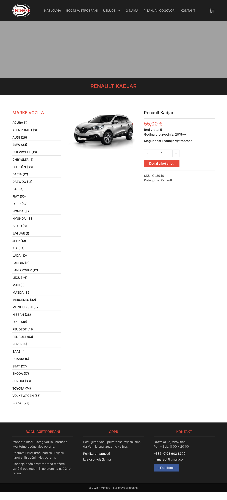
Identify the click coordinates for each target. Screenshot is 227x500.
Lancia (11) (20, 266)
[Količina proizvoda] (161, 153)
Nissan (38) (21, 320)
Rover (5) (19, 350)
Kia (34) (18, 251)
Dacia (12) (20, 176)
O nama (132, 10)
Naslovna (52, 10)
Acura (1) (19, 123)
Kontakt (188, 10)
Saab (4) (19, 357)
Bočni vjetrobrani (82, 10)
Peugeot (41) (22, 335)
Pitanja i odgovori (160, 10)
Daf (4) (17, 191)
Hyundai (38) (23, 221)
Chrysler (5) (23, 160)
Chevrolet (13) (24, 153)
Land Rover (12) (25, 274)
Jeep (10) (19, 244)
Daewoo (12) (22, 183)
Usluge (109, 10)
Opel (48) (19, 327)
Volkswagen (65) (26, 403)
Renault (166, 180)
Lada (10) (19, 259)
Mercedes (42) (24, 305)
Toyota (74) (21, 395)
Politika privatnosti (96, 461)
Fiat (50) (19, 198)
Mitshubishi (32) (26, 312)
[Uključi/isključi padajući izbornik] (119, 10)
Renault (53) (22, 342)
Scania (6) (20, 365)
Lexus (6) (19, 282)
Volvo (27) (20, 411)
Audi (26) (19, 138)
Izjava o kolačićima (97, 467)
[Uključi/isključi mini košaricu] (212, 10)
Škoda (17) (20, 380)
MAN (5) (18, 289)
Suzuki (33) (21, 388)
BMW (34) (19, 145)
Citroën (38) (22, 168)
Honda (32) (21, 214)
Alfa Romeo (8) (24, 130)
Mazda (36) (21, 297)
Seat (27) (19, 373)
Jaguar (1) (20, 236)
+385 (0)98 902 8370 (170, 461)
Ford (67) (19, 206)
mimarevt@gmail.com (169, 467)
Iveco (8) (19, 229)
